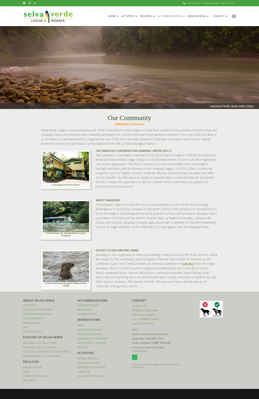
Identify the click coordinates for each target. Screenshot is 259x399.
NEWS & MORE (31, 322)
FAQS (26, 327)
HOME (111, 16)
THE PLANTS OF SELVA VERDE (39, 347)
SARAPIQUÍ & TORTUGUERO (92, 338)
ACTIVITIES (127, 16)
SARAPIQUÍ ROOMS (88, 305)
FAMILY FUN (83, 371)
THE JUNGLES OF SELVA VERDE (40, 342)
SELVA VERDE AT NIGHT (90, 376)
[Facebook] (24, 3)
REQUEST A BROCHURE (145, 310)
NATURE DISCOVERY (88, 358)
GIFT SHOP (29, 380)
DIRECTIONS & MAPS (143, 314)
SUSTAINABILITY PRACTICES (37, 314)
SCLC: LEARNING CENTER (145, 319)
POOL (26, 371)
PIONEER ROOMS (87, 314)
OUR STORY (29, 305)
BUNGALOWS (84, 309)
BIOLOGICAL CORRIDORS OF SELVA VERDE (46, 351)
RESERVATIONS (196, 16)
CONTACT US (139, 306)
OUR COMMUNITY (32, 318)
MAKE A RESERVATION (89, 329)
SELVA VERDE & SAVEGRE (91, 342)
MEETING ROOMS (32, 367)
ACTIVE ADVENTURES (88, 363)
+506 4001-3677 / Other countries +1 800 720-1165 (210, 3)
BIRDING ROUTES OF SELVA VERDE (42, 356)
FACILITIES (146, 16)
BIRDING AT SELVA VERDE (91, 367)
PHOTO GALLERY (32, 331)
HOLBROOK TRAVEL (143, 323)
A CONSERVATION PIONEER (38, 309)
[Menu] (234, 16)
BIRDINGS (82, 347)
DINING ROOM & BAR (34, 376)
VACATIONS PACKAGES (90, 334)
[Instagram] (30, 3)
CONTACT (218, 16)
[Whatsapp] (35, 3)
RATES (80, 325)
